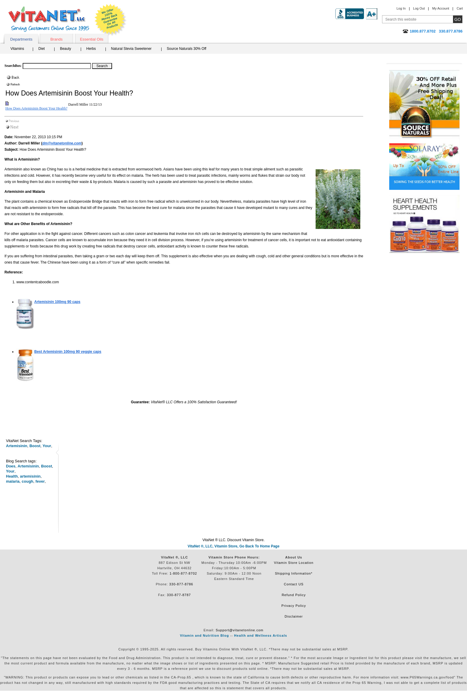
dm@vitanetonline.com (62, 143)
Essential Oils (91, 39)
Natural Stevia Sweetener (131, 49)
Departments (21, 39)
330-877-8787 (179, 595)
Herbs (91, 49)
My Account (440, 8)
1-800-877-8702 (183, 573)
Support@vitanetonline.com (239, 630)
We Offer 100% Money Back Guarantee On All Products (110, 20)
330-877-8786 (181, 584)
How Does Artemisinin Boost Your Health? (36, 108)
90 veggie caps (67, 352)
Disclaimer (294, 616)
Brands (56, 39)
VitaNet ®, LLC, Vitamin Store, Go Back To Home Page (233, 546)
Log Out (419, 8)
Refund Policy (294, 595)
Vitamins (17, 49)
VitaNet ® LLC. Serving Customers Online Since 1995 (49, 19)
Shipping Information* (293, 573)
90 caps (57, 302)
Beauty (65, 49)
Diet (41, 49)
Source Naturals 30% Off (187, 49)
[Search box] (57, 66)
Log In (401, 8)
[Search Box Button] (102, 66)
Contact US (293, 584)
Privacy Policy (293, 605)
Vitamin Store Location (293, 562)
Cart (460, 8)
